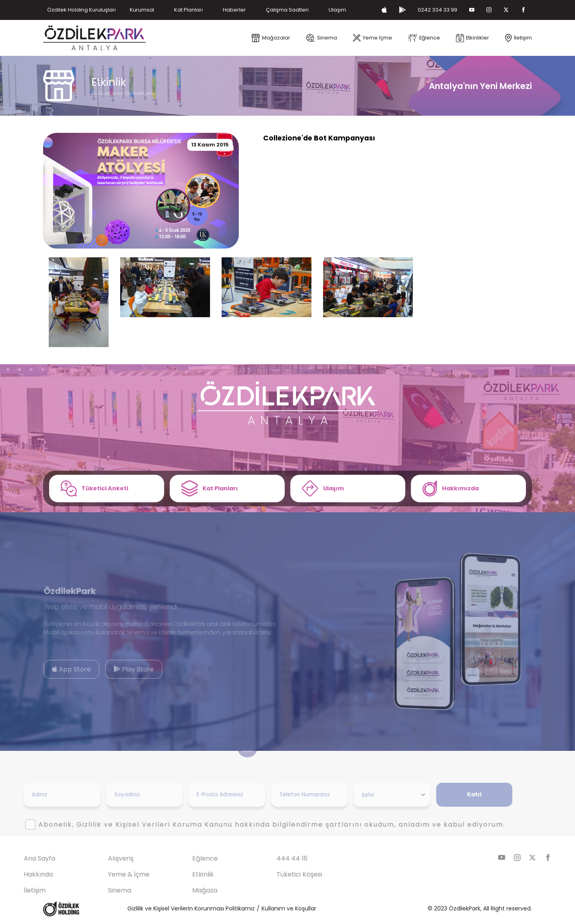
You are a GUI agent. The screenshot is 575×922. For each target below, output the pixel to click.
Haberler (234, 10)
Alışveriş (107, 858)
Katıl (461, 794)
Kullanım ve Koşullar (289, 908)
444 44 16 (278, 858)
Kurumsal (142, 10)
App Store (58, 669)
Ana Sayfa (26, 858)
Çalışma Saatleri (287, 10)
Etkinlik (189, 874)
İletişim (21, 890)
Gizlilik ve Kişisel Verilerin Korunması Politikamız (191, 908)
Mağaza (191, 890)
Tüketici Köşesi (286, 874)
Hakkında (24, 874)
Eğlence (191, 858)
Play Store (120, 669)
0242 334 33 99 (437, 10)
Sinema (106, 890)
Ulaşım (337, 10)
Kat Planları (188, 10)
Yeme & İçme (115, 874)
